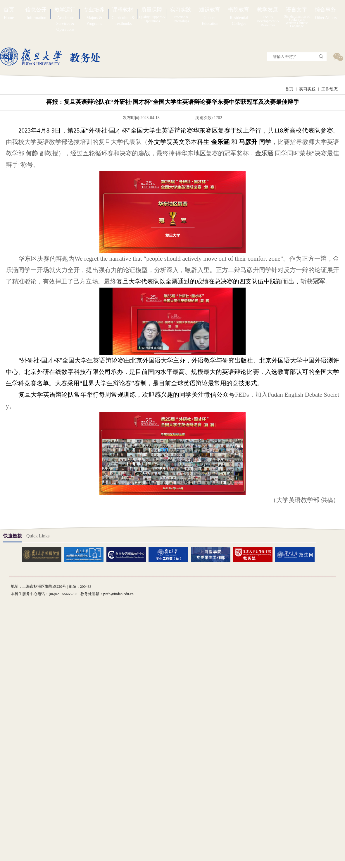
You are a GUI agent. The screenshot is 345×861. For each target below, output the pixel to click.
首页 (289, 89)
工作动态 (329, 89)
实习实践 (307, 89)
